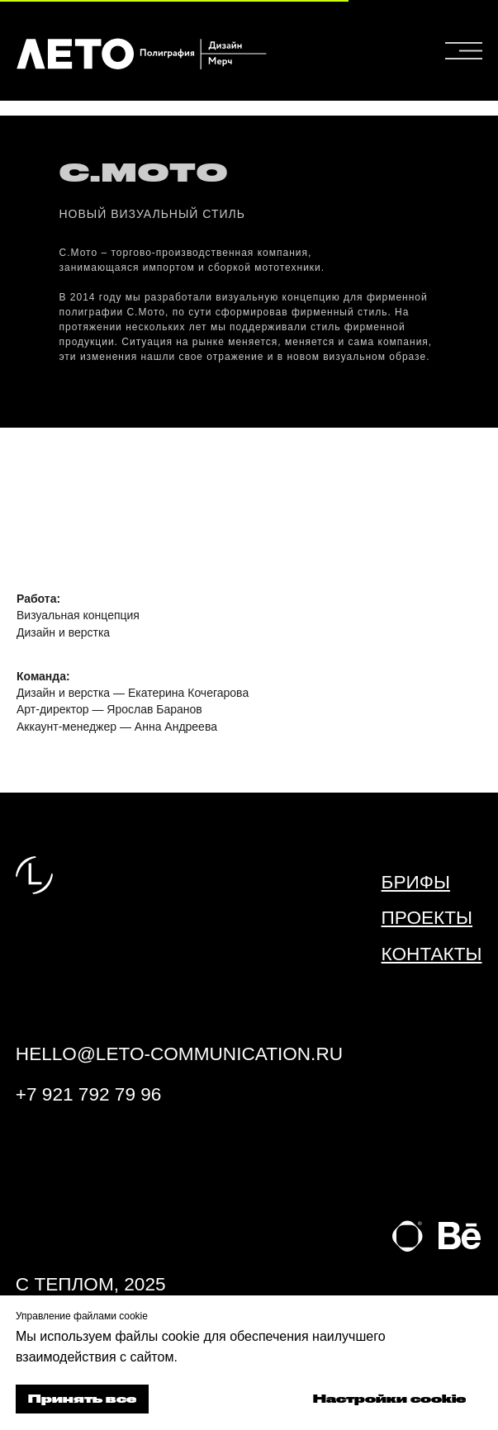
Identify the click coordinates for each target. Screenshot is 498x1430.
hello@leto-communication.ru (179, 1054)
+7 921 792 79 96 (89, 1094)
